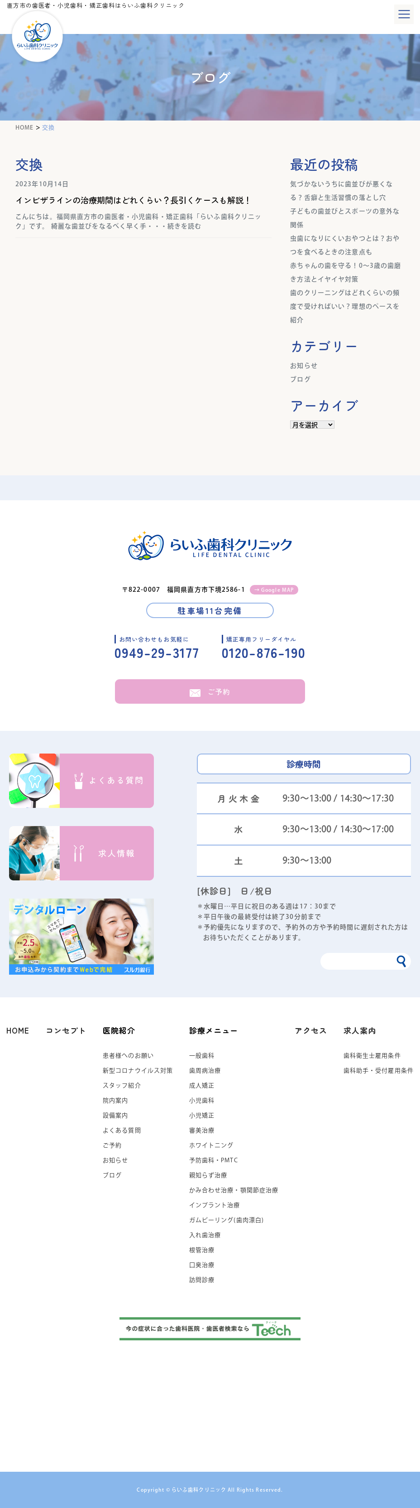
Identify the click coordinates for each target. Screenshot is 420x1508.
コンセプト (66, 1030)
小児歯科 (202, 1100)
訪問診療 (202, 1280)
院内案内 (115, 1100)
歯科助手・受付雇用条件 (379, 1070)
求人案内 (360, 1030)
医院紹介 (119, 1030)
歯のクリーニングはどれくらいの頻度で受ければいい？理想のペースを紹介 (345, 306)
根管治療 (202, 1250)
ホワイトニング (211, 1145)
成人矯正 (202, 1085)
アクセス (311, 1030)
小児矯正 (202, 1115)
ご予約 (210, 691)
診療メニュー (214, 1030)
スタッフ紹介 (122, 1085)
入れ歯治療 (205, 1235)
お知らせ (303, 365)
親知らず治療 (208, 1175)
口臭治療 (202, 1265)
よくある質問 (122, 1130)
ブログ (300, 379)
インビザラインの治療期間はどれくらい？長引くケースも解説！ (137, 200)
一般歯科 (202, 1055)
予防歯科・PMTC (213, 1160)
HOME (17, 1030)
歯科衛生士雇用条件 (372, 1055)
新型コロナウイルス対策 (138, 1070)
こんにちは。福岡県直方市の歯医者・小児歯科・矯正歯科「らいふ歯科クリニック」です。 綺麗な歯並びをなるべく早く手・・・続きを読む (138, 221)
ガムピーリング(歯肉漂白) (226, 1220)
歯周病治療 (205, 1070)
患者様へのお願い (128, 1055)
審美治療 (202, 1130)
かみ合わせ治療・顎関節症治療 (234, 1190)
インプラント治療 (214, 1205)
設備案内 (115, 1115)
